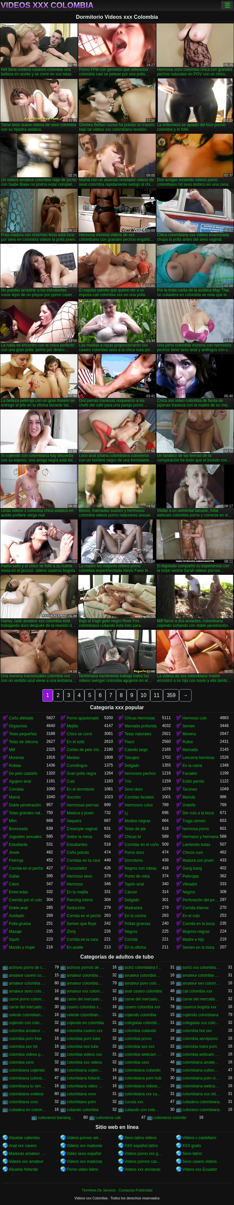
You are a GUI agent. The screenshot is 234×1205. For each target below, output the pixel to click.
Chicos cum (192, 852)
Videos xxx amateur (26, 1161)
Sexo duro (134, 789)
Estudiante (18, 844)
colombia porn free (25, 1038)
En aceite (75, 947)
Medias (73, 757)
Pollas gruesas (138, 923)
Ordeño (189, 805)
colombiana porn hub (143, 1078)
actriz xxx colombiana (201, 967)
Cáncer (131, 892)
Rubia (187, 742)
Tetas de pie (135, 829)
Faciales (189, 773)
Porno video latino (82, 1169)
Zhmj (71, 931)
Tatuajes (132, 757)
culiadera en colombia (27, 1109)
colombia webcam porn (143, 1054)
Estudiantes (77, 844)
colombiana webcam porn (201, 1086)
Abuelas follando (23, 1169)
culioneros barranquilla (56, 1117)
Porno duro (134, 852)
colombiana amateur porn (201, 1062)
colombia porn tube (83, 1038)
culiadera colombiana (201, 1102)
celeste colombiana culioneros (27, 1015)
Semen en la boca (198, 947)
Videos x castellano (199, 1137)
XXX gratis (191, 1145)
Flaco (129, 742)
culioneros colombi (169, 1117)
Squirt (14, 939)
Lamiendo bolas (196, 844)
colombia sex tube (83, 1046)
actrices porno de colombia (27, 967)
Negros (188, 892)
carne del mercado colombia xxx (143, 999)
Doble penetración (25, 805)
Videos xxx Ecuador (199, 1169)
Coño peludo (78, 852)
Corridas (16, 789)
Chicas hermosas (140, 718)
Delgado (132, 765)
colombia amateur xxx (27, 1030)
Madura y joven (80, 813)
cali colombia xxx (197, 991)
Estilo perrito (193, 781)
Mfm (12, 821)
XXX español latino (141, 1145)
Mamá (14, 797)
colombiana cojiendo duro (85, 1070)
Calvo (14, 884)
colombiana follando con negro (85, 1078)
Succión (74, 797)
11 (157, 695)
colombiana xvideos (26, 1094)
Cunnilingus (77, 765)
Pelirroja (16, 860)
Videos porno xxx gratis (143, 1153)
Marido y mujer (22, 947)
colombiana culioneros (201, 1070)
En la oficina (135, 947)
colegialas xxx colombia (201, 1023)
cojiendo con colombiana (27, 1023)
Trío (128, 781)
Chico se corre (79, 734)
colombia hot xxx (197, 1030)
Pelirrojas (190, 876)
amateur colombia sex (143, 975)
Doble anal (18, 908)
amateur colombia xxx (27, 983)
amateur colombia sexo (201, 975)
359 (171, 695)
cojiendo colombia (140, 1015)
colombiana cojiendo (27, 1070)
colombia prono (138, 1038)
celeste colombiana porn (85, 1015)
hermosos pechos (140, 773)
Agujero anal (20, 781)
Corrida (131, 939)
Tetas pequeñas (23, 734)
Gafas (14, 876)
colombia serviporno (200, 1038)
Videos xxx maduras (84, 1145)
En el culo (191, 915)
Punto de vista (137, 876)
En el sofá (75, 742)
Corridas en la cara (83, 860)
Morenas (16, 757)
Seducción (76, 908)
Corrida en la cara (82, 939)
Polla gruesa (20, 923)
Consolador (77, 868)
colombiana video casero (85, 1086)
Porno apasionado (83, 718)
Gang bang (192, 868)
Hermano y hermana (200, 836)
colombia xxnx (21, 1062)
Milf (12, 749)
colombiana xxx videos (201, 1094)
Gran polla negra (81, 773)
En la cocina (135, 915)
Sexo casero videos (199, 1161)
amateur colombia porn (85, 975)
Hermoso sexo (79, 876)
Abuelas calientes (24, 1137)
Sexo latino (192, 1153)
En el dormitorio (80, 789)
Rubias (15, 765)
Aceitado (16, 915)
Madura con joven (198, 860)
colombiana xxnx (81, 1094)
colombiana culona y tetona (27, 1078)
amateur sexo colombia (27, 991)
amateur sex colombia (201, 983)
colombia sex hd (23, 1046)
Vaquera (74, 821)
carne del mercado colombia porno (85, 999)
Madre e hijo (193, 939)
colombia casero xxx (85, 1030)
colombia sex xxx (139, 1046)
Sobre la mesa (79, 836)
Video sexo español (84, 1153)
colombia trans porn (199, 1046)
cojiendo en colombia (85, 1023)
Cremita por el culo (25, 900)
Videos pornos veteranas (85, 1137)
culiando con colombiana (143, 1109)
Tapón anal (134, 884)
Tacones (189, 789)
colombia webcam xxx (201, 1054)
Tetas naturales (138, 734)
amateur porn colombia (143, 983)
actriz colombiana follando (143, 967)
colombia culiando (140, 1030)
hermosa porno (195, 829)
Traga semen (193, 821)
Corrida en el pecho (26, 868)
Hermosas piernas (83, 805)
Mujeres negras (196, 931)
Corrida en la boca (198, 923)
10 (144, 695)
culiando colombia (82, 1109)
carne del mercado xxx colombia (27, 1007)
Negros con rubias (140, 868)
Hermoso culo (194, 718)
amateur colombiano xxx (85, 983)
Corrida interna (195, 908)
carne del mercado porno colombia (201, 999)
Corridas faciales (139, 797)
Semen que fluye (81, 923)
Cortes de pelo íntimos (85, 749)
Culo (71, 781)
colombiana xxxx (23, 1102)
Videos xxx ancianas (142, 1169)
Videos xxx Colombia (47, 5)
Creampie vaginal (82, 829)
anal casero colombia (143, 991)
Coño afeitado (21, 718)
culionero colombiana (201, 1109)
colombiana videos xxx (143, 1086)
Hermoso (75, 884)
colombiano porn (81, 1102)
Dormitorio (134, 860)
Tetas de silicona (23, 742)
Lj (126, 813)
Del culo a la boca (198, 813)
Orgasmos (18, 726)
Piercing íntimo (80, 900)
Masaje (15, 931)
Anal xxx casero (23, 1145)
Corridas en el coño (142, 844)
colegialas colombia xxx (143, 1023)
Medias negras (138, 821)
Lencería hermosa (198, 757)
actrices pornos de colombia (85, 967)
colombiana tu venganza (27, 1086)
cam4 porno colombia (27, 999)
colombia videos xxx (84, 1054)
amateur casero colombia (27, 975)
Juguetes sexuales (25, 836)
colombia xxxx (137, 1062)
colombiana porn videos (201, 1078)
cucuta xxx (134, 1102)
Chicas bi (133, 836)
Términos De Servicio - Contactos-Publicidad (117, 1190)
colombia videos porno (27, 1054)
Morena (189, 734)
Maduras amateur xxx (27, 1153)
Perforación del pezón (201, 900)
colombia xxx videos (84, 1062)
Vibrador (189, 884)
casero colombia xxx (142, 1007)
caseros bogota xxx (199, 1007)
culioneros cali (108, 1117)
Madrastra (133, 908)
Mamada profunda (140, 726)
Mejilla (72, 726)
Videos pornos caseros (143, 1161)
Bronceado (18, 829)
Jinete (14, 852)
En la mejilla (77, 892)
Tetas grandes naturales (27, 813)
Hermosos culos (139, 805)
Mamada (190, 749)
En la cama (192, 765)
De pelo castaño (23, 773)
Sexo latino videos (140, 1137)
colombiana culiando (142, 1070)
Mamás (188, 797)
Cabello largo (136, 749)
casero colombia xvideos (85, 1007)
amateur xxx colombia (85, 991)
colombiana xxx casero (143, 1094)
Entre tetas (18, 892)
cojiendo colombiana (200, 1015)
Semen (188, 726)
